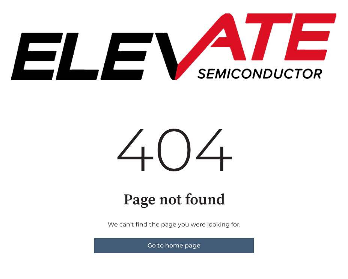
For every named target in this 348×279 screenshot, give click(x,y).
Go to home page (174, 245)
